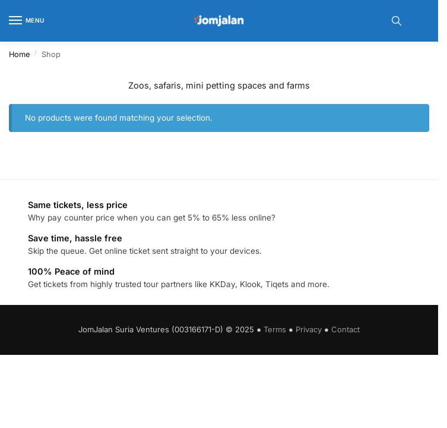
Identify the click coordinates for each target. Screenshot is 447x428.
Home (19, 54)
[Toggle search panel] (396, 21)
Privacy (309, 329)
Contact (345, 329)
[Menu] (27, 21)
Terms (275, 329)
